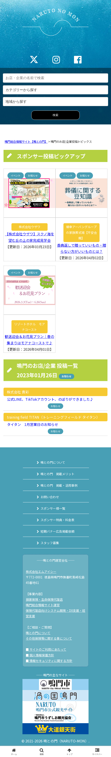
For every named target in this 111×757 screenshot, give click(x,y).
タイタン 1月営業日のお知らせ (31, 424)
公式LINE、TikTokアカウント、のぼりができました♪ (48, 399)
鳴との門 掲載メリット (57, 474)
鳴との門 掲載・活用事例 (59, 485)
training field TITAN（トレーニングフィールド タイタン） (53, 417)
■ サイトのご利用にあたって (46, 649)
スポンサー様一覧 (53, 508)
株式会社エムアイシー (41, 571)
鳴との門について (53, 462)
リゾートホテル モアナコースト (29, 327)
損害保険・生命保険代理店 (44, 599)
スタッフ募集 (50, 543)
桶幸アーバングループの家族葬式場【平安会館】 (81, 232)
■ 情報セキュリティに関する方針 (49, 660)
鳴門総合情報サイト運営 (43, 605)
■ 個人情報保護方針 (40, 655)
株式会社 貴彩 (18, 392)
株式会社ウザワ (29, 227)
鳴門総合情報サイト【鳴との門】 (26, 141)
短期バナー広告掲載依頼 (57, 531)
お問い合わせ (50, 497)
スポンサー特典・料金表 (57, 520)
